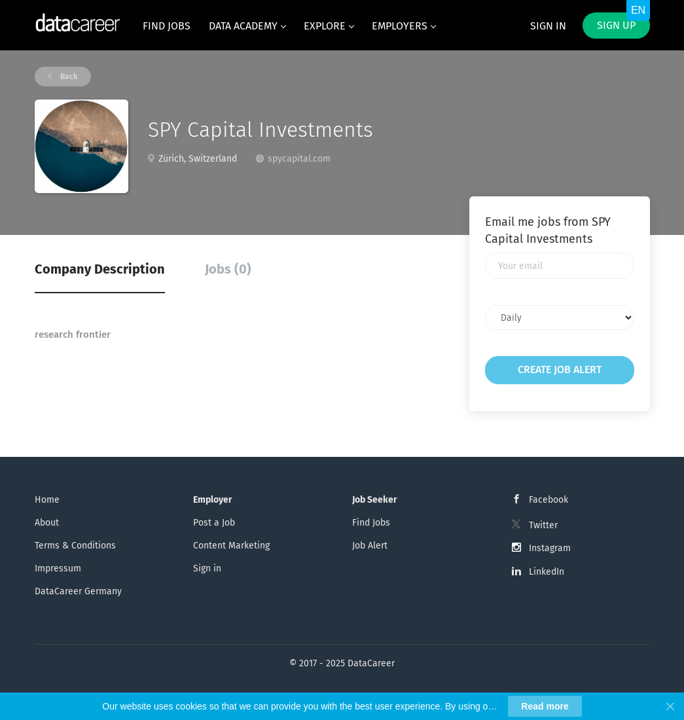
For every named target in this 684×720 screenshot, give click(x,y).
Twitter (543, 525)
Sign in (548, 26)
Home (47, 499)
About (47, 522)
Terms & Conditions (75, 545)
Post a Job (214, 522)
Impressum (58, 568)
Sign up (616, 25)
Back (68, 76)
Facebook (548, 499)
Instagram (550, 548)
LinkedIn (546, 571)
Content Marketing (231, 545)
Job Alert (369, 545)
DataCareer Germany (78, 591)
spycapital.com (299, 158)
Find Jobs (371, 522)
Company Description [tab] (100, 269)
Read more (544, 706)
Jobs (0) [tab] (228, 269)
